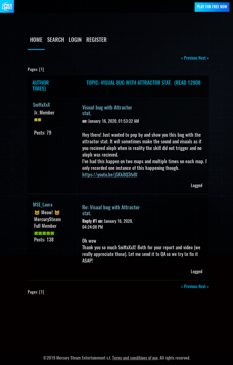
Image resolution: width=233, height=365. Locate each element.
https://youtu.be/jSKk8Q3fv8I (109, 175)
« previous (189, 58)
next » (203, 58)
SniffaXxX (41, 105)
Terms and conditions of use (135, 358)
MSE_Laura (42, 205)
